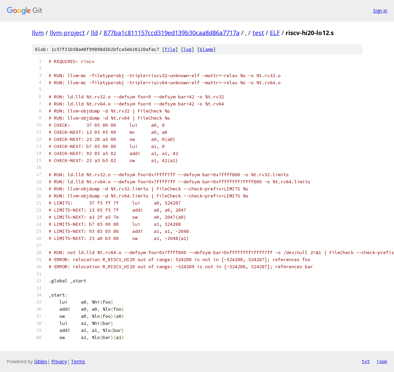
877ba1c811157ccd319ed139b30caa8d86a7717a (172, 33)
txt (366, 361)
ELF (275, 33)
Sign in (380, 10)
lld (94, 33)
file (170, 49)
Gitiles (40, 361)
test (258, 33)
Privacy (59, 361)
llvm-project (67, 33)
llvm (38, 33)
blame (206, 49)
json (381, 361)
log (188, 49)
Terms (78, 361)
